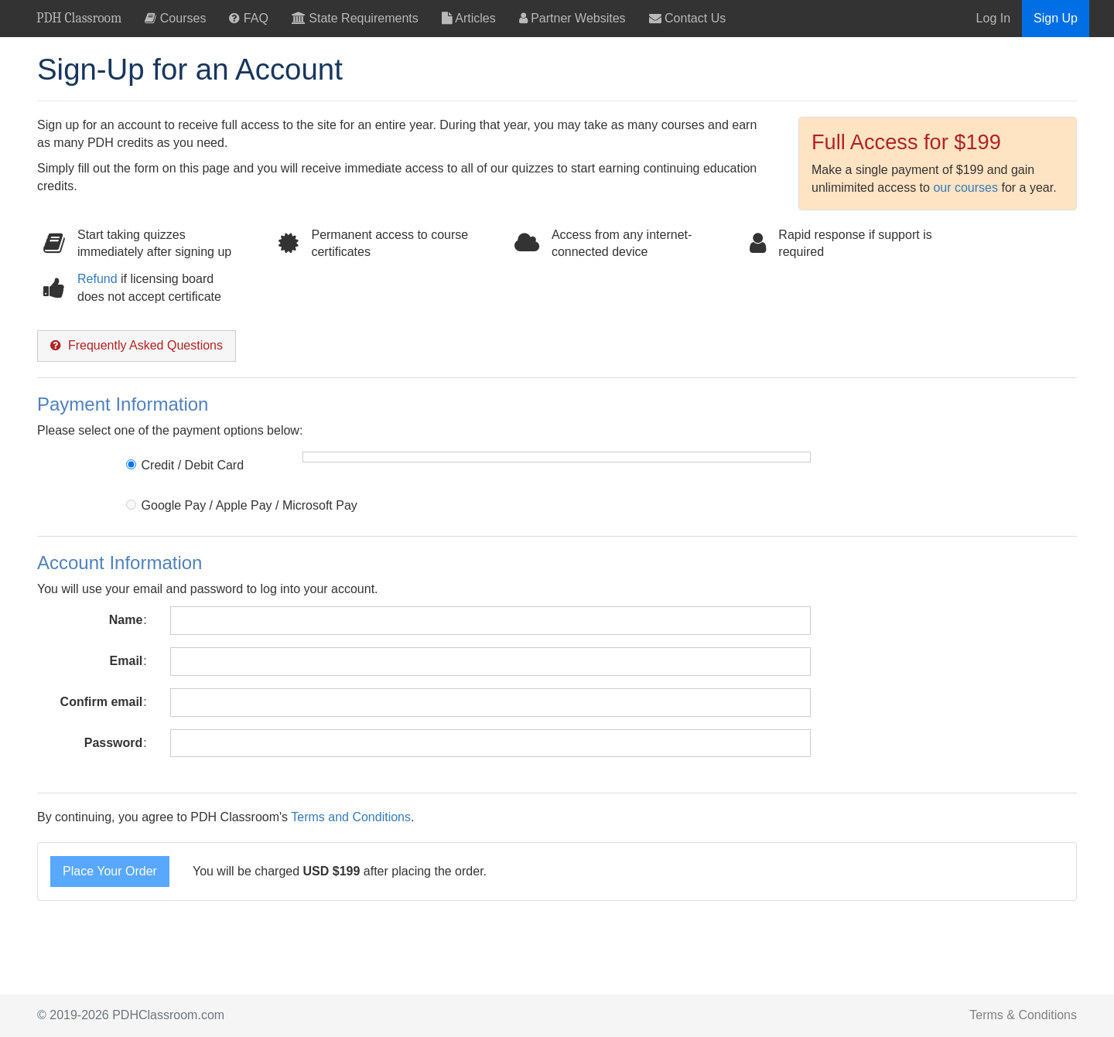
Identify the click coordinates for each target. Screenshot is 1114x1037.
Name (126, 619)
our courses (965, 187)
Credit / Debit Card (185, 465)
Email (126, 660)
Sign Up (1056, 18)
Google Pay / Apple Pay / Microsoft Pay (241, 505)
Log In (993, 18)
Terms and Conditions (351, 817)
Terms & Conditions (1023, 1015)
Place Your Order (110, 871)
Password (113, 742)
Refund (97, 278)
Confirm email (101, 701)
